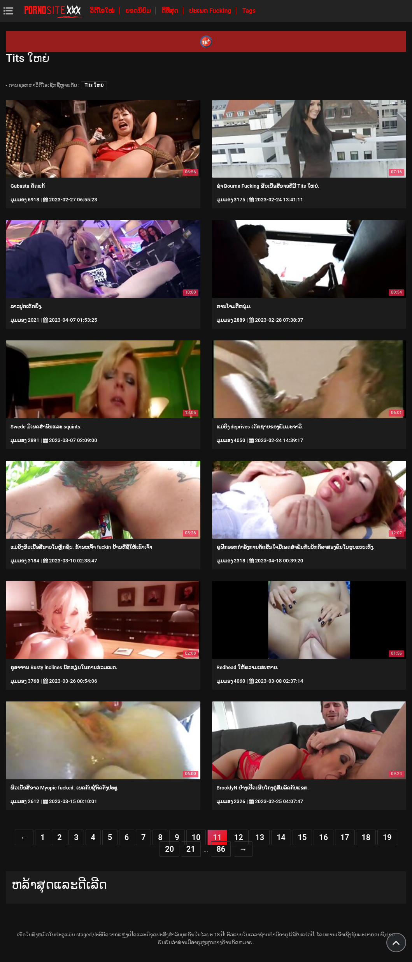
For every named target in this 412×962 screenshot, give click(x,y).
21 (190, 849)
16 (323, 837)
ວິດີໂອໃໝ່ (103, 10)
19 (387, 837)
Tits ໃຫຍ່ (93, 85)
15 (302, 837)
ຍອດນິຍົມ (138, 10)
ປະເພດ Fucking (211, 10)
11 (217, 837)
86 (220, 849)
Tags (249, 10)
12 (238, 837)
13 (259, 837)
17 (344, 837)
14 (281, 837)
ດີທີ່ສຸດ (170, 10)
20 (169, 849)
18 (365, 837)
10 (196, 837)
